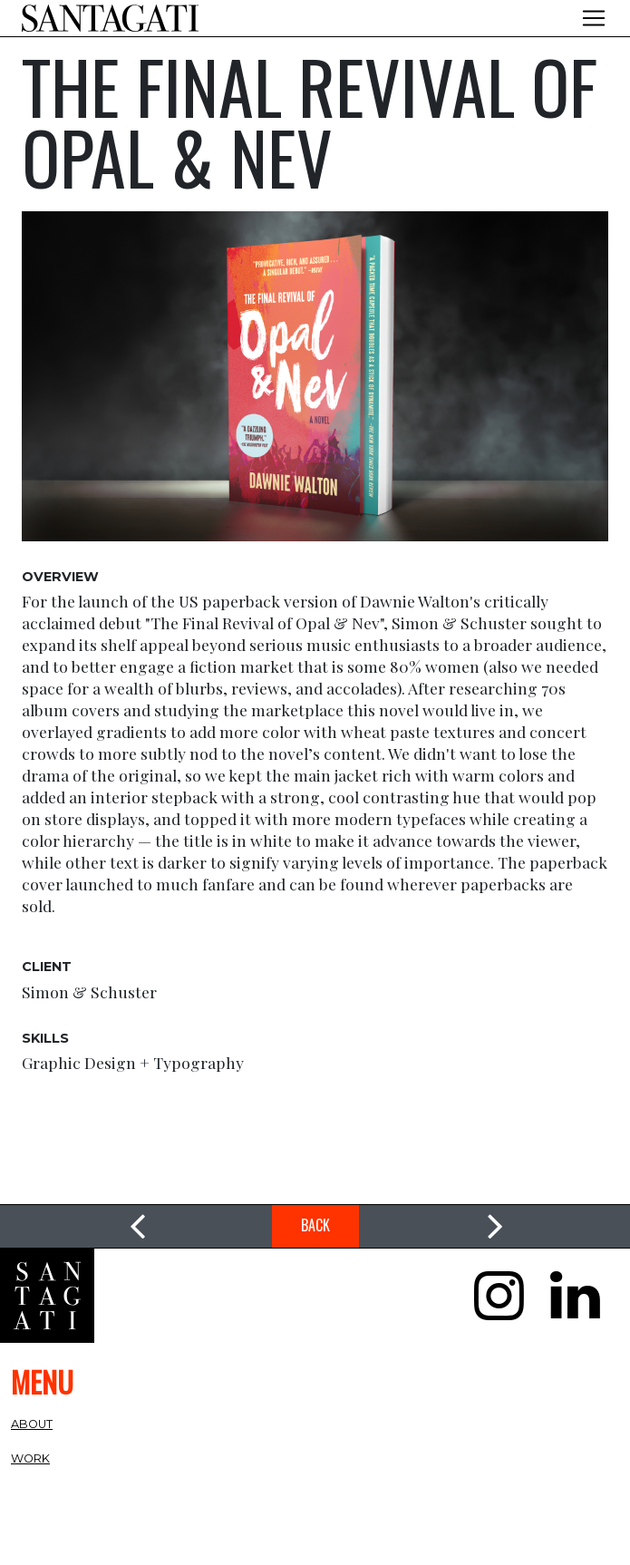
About (32, 1424)
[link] (136, 1226)
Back (315, 1225)
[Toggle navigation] (593, 18)
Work (30, 1458)
